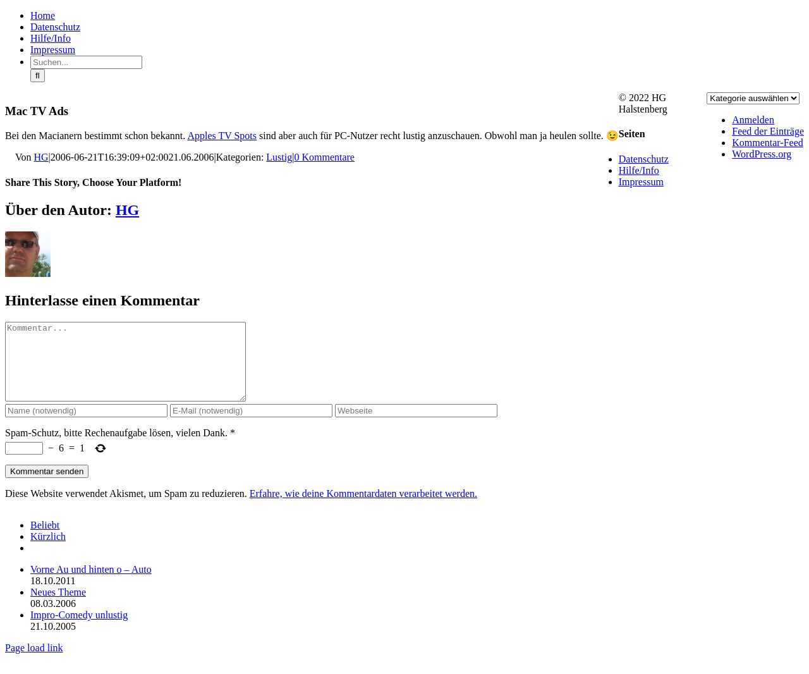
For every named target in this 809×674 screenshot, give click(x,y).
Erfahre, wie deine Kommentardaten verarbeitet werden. (363, 508)
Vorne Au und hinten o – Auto (91, 584)
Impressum (641, 181)
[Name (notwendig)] (86, 425)
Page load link (34, 663)
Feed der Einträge (768, 131)
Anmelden (753, 119)
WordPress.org (761, 154)
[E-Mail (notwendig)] (251, 425)
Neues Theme (58, 607)
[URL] (416, 425)
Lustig (279, 157)
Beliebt (44, 540)
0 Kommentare (324, 157)
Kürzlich (48, 551)
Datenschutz (644, 159)
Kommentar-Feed (767, 142)
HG (41, 157)
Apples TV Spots (222, 135)
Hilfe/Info (639, 170)
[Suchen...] (86, 62)
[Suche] (37, 75)
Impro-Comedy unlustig (79, 630)
